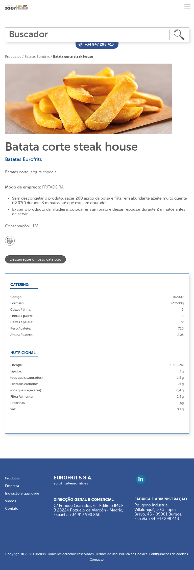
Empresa (12, 486)
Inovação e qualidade (22, 493)
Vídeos (10, 501)
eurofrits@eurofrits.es (71, 483)
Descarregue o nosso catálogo (35, 259)
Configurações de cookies (168, 554)
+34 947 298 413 (163, 519)
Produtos (12, 478)
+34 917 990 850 (85, 514)
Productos (13, 57)
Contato (11, 508)
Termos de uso (106, 554)
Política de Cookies (133, 554)
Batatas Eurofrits (37, 57)
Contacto (97, 559)
